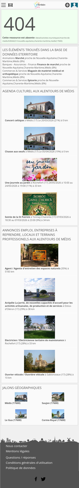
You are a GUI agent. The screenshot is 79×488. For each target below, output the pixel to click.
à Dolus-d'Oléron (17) (39, 306)
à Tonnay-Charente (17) (30, 217)
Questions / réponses (21, 457)
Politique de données (21, 468)
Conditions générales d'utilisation (29, 463)
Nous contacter (16, 446)
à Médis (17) (21, 120)
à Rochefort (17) (26, 182)
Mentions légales (17, 451)
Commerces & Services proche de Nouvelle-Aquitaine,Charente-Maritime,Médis (33, 74)
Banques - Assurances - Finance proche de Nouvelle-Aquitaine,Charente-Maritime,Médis (36, 66)
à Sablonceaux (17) (35, 374)
